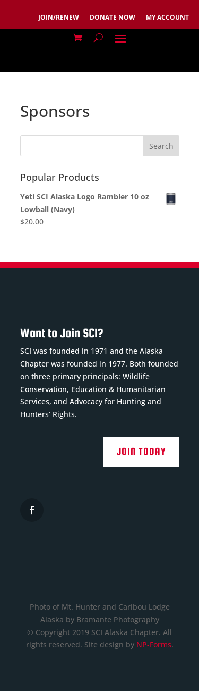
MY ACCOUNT (167, 17)
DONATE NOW (112, 17)
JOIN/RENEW (58, 17)
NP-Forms (153, 644)
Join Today (141, 451)
